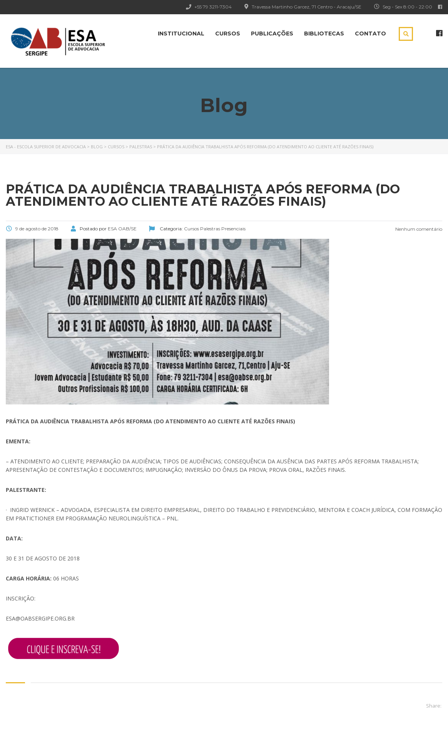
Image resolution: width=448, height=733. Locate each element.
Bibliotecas (324, 33)
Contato (370, 33)
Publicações (272, 33)
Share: (433, 705)
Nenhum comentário (418, 229)
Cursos (227, 33)
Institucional (181, 33)
